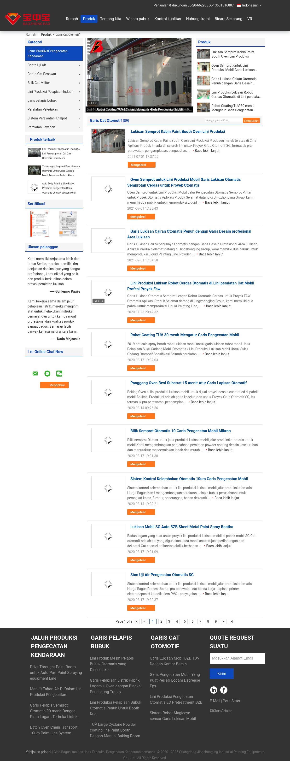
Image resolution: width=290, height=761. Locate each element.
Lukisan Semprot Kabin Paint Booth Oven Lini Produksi (232, 54)
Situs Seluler (221, 711)
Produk (89, 19)
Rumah (72, 19)
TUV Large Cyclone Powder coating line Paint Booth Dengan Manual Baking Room (115, 730)
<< (144, 621)
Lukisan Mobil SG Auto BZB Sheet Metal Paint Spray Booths (181, 527)
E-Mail (215, 701)
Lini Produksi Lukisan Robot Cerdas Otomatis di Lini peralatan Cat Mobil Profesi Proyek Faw (236, 94)
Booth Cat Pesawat (42, 74)
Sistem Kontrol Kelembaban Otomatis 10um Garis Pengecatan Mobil (189, 479)
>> (224, 621)
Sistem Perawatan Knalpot (47, 118)
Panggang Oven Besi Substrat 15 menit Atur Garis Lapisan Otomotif (188, 383)
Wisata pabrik (137, 19)
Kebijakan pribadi (38, 752)
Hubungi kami (197, 19)
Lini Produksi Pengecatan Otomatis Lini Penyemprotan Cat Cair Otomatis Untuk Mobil (61, 153)
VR (249, 19)
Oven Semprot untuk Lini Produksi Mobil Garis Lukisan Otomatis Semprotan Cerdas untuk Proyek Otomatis (233, 68)
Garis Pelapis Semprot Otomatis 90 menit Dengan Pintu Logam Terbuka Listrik (54, 711)
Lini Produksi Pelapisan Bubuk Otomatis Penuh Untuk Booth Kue (115, 708)
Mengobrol (141, 165)
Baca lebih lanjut (207, 151)
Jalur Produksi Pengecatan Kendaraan (48, 53)
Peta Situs (231, 701)
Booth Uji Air (37, 65)
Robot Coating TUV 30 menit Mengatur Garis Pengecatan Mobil (140, 109)
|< (136, 621)
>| (231, 621)
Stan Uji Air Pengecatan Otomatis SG (162, 574)
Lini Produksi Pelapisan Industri (51, 92)
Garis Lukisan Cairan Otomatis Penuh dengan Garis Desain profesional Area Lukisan (233, 81)
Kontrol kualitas (167, 19)
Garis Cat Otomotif (165, 642)
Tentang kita (110, 19)
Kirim (221, 674)
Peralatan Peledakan (43, 109)
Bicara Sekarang (228, 19)
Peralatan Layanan (41, 127)
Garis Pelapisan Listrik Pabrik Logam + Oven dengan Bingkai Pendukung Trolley (116, 686)
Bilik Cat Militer (39, 83)
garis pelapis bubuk (42, 100)
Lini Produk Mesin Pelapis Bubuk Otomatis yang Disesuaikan (112, 664)
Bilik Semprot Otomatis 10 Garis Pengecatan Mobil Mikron (180, 431)
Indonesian (251, 5)
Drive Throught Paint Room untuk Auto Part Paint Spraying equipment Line (56, 673)
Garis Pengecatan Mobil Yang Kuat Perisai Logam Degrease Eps (175, 680)
